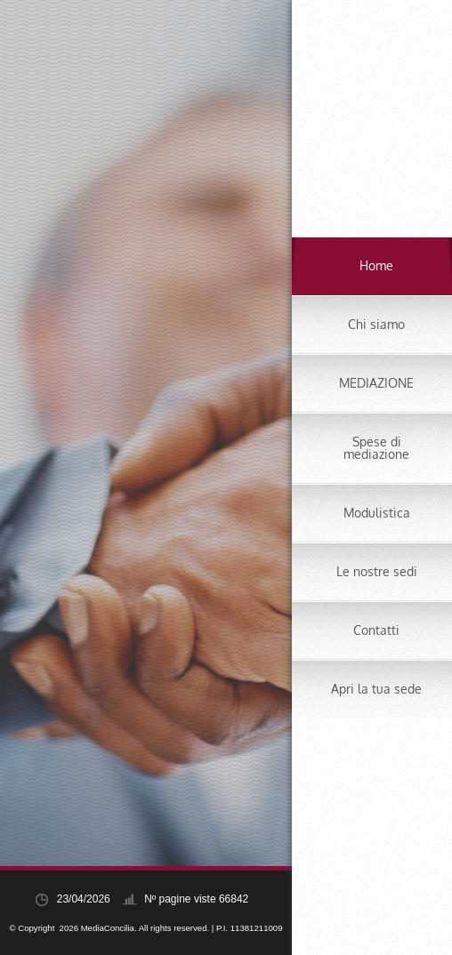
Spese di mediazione (376, 447)
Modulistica (376, 512)
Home (376, 265)
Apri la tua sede (376, 688)
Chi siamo (376, 324)
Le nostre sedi (376, 571)
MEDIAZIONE (376, 382)
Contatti (376, 630)
